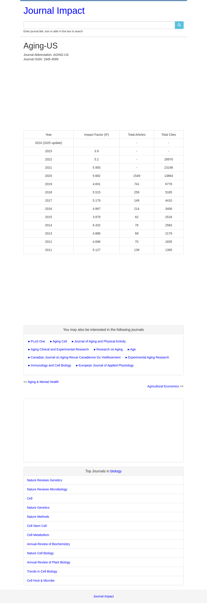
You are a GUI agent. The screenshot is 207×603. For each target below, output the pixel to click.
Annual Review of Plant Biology (48, 562)
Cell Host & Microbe (41, 580)
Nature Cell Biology (40, 553)
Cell (29, 498)
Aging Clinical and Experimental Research (60, 349)
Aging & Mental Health (43, 382)
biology (116, 471)
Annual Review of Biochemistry (48, 544)
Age (133, 349)
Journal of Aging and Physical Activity (100, 341)
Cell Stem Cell (37, 526)
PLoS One (38, 341)
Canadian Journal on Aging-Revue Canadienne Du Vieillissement (76, 357)
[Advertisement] (104, 95)
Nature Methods (38, 516)
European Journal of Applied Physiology (106, 365)
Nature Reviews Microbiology (47, 489)
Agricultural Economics (163, 386)
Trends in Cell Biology (42, 571)
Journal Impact (54, 10)
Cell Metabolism (38, 535)
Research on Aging (109, 349)
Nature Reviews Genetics (44, 480)
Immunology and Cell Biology (51, 365)
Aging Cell (60, 341)
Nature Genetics (38, 507)
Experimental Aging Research (148, 357)
